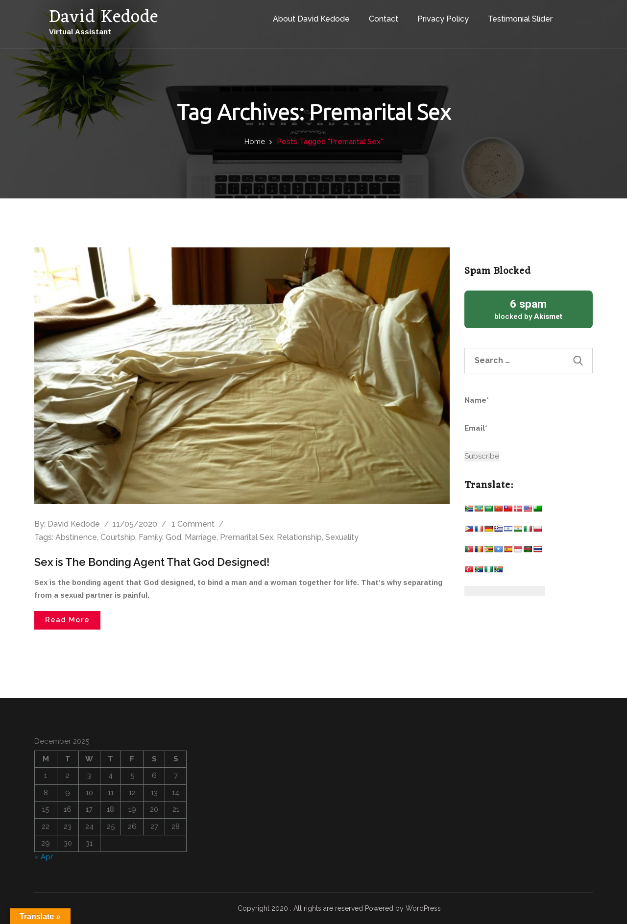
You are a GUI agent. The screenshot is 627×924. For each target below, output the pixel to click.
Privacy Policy (443, 19)
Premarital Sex (246, 537)
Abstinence (76, 537)
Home (254, 141)
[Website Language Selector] (504, 591)
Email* (509, 434)
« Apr (43, 856)
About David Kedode (311, 19)
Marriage (201, 537)
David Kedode (74, 524)
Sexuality (342, 537)
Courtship (117, 537)
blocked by (528, 308)
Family (150, 537)
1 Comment (193, 524)
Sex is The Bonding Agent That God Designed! (151, 562)
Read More (67, 619)
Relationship (299, 537)
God (173, 537)
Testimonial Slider (520, 19)
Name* (509, 406)
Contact (383, 19)
